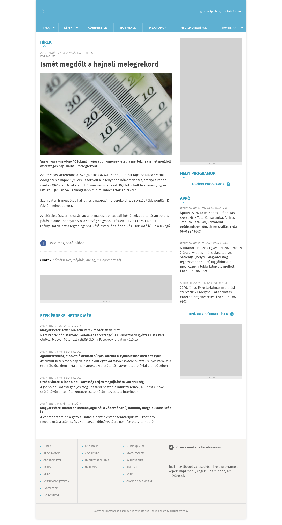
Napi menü (92, 467)
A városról (93, 453)
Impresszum (134, 460)
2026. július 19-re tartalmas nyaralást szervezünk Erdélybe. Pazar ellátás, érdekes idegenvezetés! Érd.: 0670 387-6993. (209, 294)
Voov (185, 511)
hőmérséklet (62, 260)
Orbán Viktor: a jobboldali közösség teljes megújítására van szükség (92, 382)
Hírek (46, 28)
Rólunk (131, 467)
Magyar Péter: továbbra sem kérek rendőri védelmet (80, 330)
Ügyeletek (50, 488)
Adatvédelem (135, 453)
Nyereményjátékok (194, 28)
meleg (90, 260)
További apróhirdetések (208, 314)
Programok (157, 28)
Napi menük (128, 28)
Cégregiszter (97, 28)
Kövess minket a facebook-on (198, 447)
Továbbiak (229, 28)
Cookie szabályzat (139, 481)
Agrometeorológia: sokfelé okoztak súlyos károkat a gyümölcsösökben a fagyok (100, 356)
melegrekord (106, 260)
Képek (68, 28)
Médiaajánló (135, 446)
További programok (208, 184)
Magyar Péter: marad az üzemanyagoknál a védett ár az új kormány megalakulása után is (105, 410)
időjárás (78, 260)
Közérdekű (92, 446)
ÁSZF (129, 474)
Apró (46, 474)
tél (119, 260)
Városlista (43, 11)
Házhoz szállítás (97, 460)
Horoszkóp (51, 495)
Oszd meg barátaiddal (67, 243)
